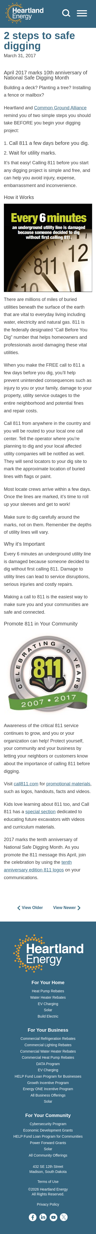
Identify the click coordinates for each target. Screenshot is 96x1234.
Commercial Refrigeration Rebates (48, 1039)
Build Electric (48, 1016)
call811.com (26, 783)
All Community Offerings (48, 1155)
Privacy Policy (48, 1204)
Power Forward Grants (48, 1143)
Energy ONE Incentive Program (48, 1089)
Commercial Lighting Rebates (48, 1045)
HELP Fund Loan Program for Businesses (48, 1076)
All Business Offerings (48, 1095)
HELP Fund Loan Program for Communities (48, 1136)
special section (40, 811)
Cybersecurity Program (48, 1124)
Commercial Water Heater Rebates (48, 1051)
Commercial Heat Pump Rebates (48, 1057)
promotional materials (68, 783)
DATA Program (48, 1064)
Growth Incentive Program (48, 1083)
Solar (48, 1010)
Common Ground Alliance (60, 107)
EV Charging (48, 1004)
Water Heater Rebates (48, 997)
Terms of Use (47, 1182)
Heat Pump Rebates (48, 991)
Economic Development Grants (48, 1130)
